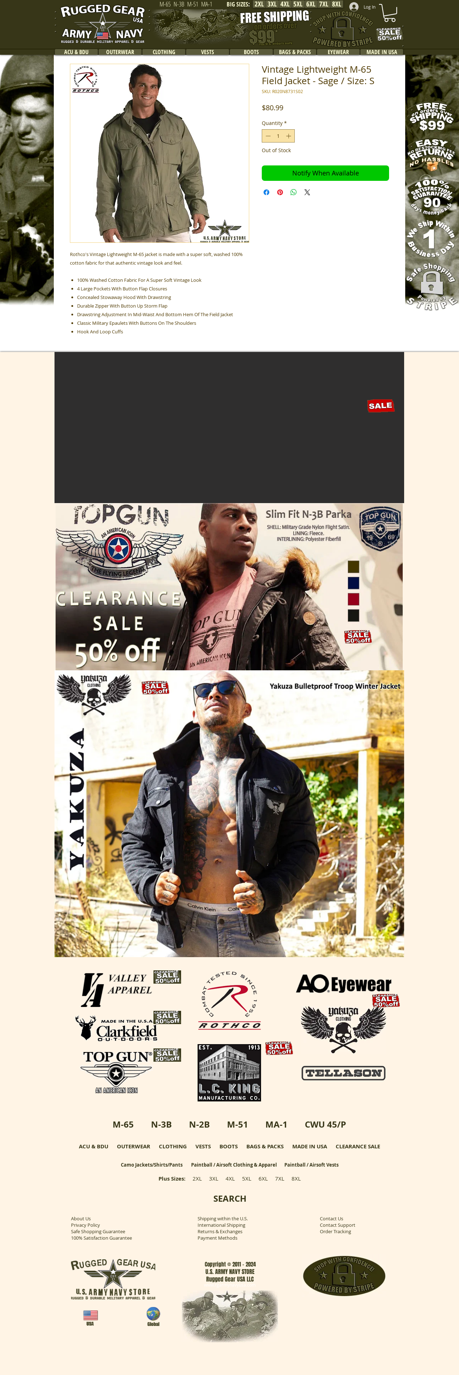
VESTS (203, 1146)
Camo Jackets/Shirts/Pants (152, 1165)
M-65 (123, 1124)
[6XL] (310, 4)
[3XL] (272, 4)
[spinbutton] (278, 136)
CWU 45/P (325, 1124)
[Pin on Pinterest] (280, 192)
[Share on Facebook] (266, 192)
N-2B (199, 1124)
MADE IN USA (309, 1146)
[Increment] (289, 136)
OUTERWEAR (133, 1146)
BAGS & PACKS (265, 1146)
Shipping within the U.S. (223, 1218)
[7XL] (323, 4)
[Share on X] (307, 192)
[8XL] (336, 4)
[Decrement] (267, 136)
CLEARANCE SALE (358, 1146)
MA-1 (276, 1124)
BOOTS (228, 1146)
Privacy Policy (85, 1225)
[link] (390, 13)
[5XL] (298, 4)
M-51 (237, 1124)
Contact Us (331, 1218)
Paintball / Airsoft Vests (311, 1165)
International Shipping (221, 1225)
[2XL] (259, 4)
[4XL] (285, 4)
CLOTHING (173, 1146)
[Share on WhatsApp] (293, 192)
